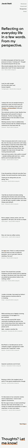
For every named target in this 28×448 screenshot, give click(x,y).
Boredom (3, 257)
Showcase (24, 3)
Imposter (3, 365)
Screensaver (4, 331)
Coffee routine (4, 237)
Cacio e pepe (4, 221)
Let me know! (13, 441)
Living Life (13, 69)
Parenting (3, 383)
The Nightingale (5, 89)
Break (2, 204)
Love (2, 69)
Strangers (3, 159)
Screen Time (4, 280)
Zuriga (3, 299)
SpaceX (3, 350)
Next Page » (23, 424)
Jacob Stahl (6, 3)
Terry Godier (4, 181)
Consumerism (4, 410)
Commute (3, 127)
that (4, 250)
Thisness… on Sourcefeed (8, 108)
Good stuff (23, 6)
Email (25, 11)
